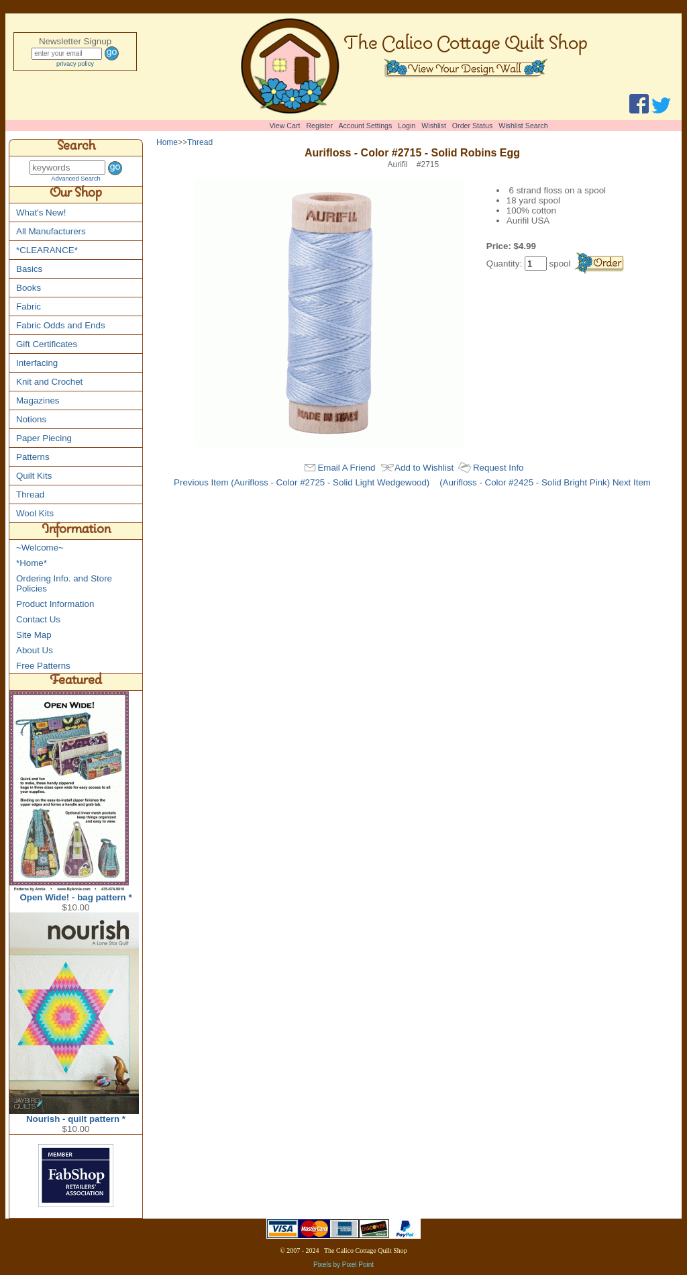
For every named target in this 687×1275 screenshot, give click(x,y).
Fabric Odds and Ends (60, 325)
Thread (30, 494)
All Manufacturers (51, 231)
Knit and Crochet (49, 382)
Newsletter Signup (75, 41)
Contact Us (38, 619)
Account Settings (365, 126)
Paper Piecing (44, 438)
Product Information (55, 604)
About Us (34, 650)
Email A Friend (346, 468)
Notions (31, 419)
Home (167, 142)
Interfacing (37, 363)
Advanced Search (76, 178)
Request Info (498, 468)
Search (76, 148)
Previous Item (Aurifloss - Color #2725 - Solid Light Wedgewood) (301, 482)
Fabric (28, 306)
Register (319, 126)
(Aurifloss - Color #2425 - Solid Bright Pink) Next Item (545, 482)
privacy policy (75, 63)
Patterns (33, 457)
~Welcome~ (40, 547)
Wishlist (433, 126)
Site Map (34, 635)
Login (406, 126)
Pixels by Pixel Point (343, 1264)
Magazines (37, 400)
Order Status (472, 126)
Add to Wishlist (424, 468)
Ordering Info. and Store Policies (64, 583)
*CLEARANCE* (47, 250)
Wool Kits (35, 513)
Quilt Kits (34, 476)
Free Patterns (43, 666)
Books (28, 288)
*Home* (31, 563)
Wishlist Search (522, 126)
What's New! (41, 212)
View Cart (285, 126)
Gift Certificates (46, 344)
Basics (29, 269)
